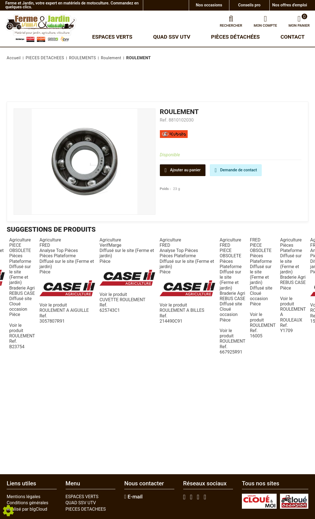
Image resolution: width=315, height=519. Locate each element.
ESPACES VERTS (82, 496)
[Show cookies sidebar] (8, 510)
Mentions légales (23, 496)
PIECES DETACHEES (86, 509)
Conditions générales (27, 502)
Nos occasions (209, 5)
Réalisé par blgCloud (27, 509)
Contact (293, 37)
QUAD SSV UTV (81, 502)
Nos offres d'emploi (289, 5)
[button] (137, 58)
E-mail (133, 497)
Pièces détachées (235, 37)
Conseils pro (249, 5)
